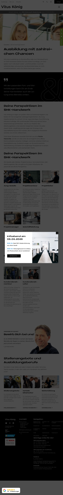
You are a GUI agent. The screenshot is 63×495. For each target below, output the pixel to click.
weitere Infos (13, 255)
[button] (11, 490)
